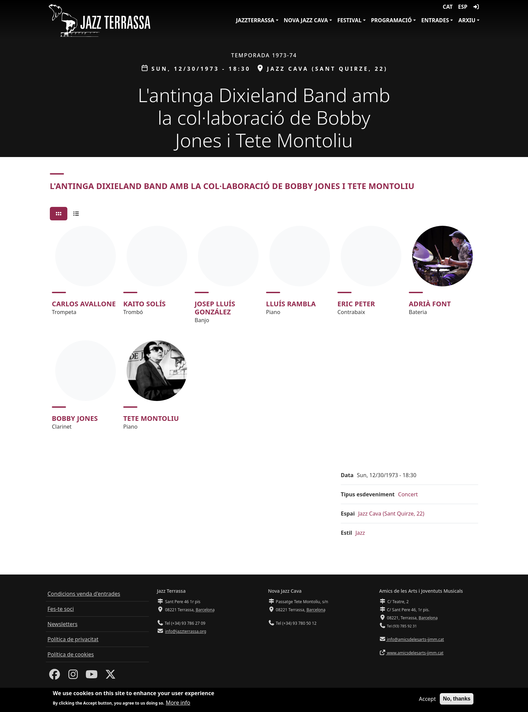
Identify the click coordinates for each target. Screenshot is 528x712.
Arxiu (466, 20)
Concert (408, 494)
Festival (349, 20)
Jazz (360, 532)
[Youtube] (91, 676)
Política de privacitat (72, 639)
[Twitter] (110, 676)
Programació (391, 20)
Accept (427, 699)
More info (178, 702)
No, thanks (456, 699)
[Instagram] (73, 676)
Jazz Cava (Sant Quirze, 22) (391, 513)
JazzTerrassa (255, 20)
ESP (462, 6)
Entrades (435, 20)
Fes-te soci (60, 609)
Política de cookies (70, 654)
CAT (448, 6)
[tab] (58, 213)
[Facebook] (54, 676)
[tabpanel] (264, 330)
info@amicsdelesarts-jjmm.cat (415, 639)
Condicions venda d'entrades (83, 593)
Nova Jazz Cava (306, 20)
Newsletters (62, 624)
